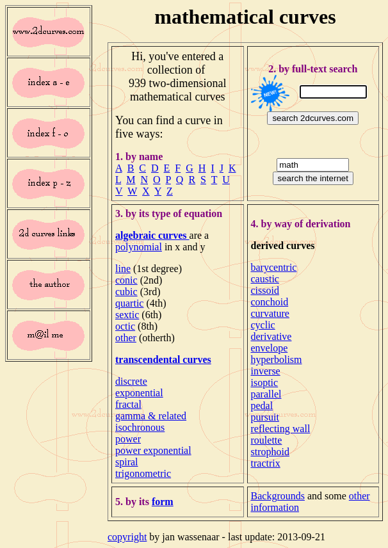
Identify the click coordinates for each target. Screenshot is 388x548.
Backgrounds (278, 495)
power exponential (153, 450)
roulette (266, 440)
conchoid (270, 301)
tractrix (265, 463)
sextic (127, 314)
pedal (262, 405)
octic (125, 326)
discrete (131, 381)
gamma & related (150, 415)
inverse (265, 371)
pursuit (265, 417)
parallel (266, 394)
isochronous (140, 427)
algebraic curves (152, 235)
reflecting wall (281, 428)
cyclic (263, 324)
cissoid (265, 290)
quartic (129, 303)
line (123, 268)
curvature (270, 313)
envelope (269, 347)
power (128, 438)
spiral (126, 461)
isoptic (265, 382)
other (125, 337)
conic (126, 280)
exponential (139, 392)
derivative (271, 336)
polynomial (138, 246)
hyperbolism (276, 359)
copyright (127, 536)
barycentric (274, 267)
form (163, 501)
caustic (265, 278)
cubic (126, 291)
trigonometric (143, 473)
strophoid (270, 451)
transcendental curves (163, 359)
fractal (128, 404)
